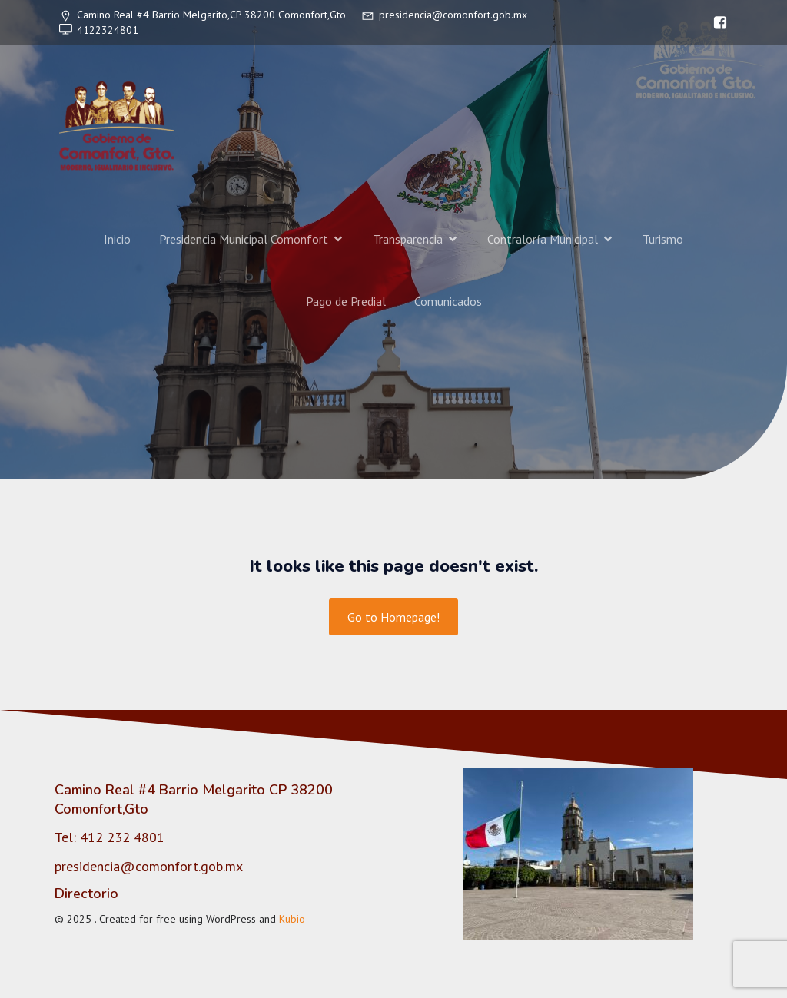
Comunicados (448, 301)
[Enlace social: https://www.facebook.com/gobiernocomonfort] (716, 23)
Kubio (292, 919)
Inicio (117, 239)
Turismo (663, 239)
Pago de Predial (346, 301)
